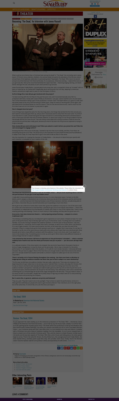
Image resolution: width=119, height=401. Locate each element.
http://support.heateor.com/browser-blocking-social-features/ (49, 190)
